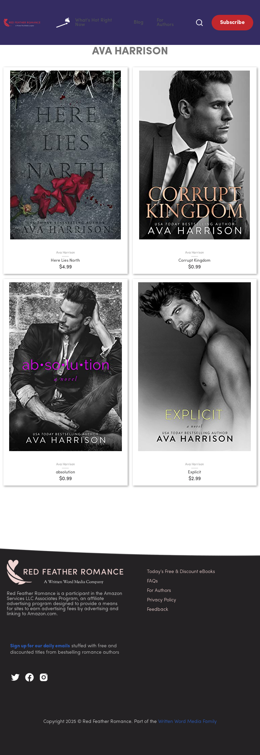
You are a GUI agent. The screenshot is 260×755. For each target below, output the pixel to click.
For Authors (173, 22)
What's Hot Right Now (111, 22)
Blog (152, 22)
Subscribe (232, 22)
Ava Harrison (65, 251)
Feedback (157, 608)
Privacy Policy (161, 598)
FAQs (152, 579)
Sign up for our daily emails (40, 645)
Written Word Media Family (187, 720)
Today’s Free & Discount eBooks (181, 570)
